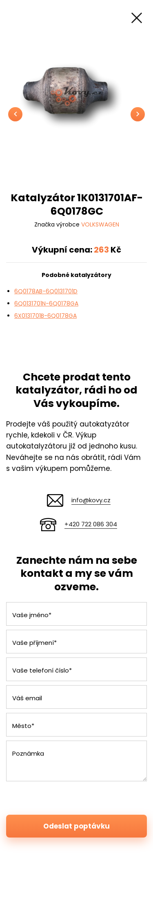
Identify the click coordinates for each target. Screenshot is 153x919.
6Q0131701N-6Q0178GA (46, 303)
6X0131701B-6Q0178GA (45, 316)
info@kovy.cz (91, 500)
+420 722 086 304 (90, 524)
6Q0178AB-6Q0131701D (46, 291)
